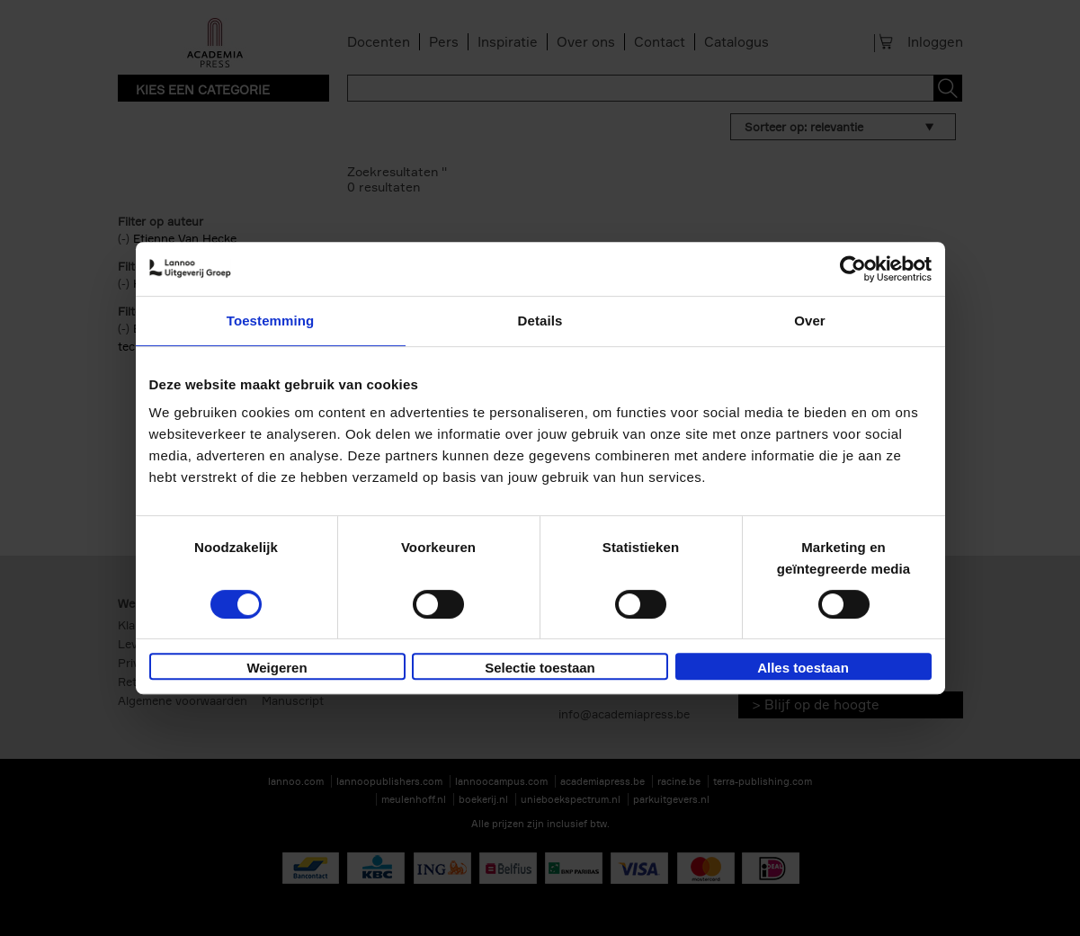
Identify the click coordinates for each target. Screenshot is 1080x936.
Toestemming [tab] (271, 320)
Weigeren (276, 667)
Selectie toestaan (540, 667)
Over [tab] (810, 320)
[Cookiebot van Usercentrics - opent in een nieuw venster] (853, 268)
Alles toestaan (803, 667)
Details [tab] (540, 320)
